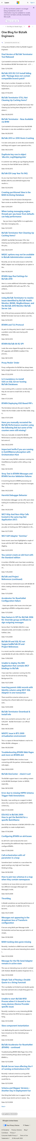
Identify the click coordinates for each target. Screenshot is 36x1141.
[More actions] (32, 26)
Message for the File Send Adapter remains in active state (17, 962)
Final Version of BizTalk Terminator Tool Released (17, 55)
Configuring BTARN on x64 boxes (17, 836)
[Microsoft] (18, 2)
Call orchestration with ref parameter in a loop (13, 856)
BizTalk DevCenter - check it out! (16, 773)
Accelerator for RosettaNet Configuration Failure (14, 599)
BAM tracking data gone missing (16, 941)
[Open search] (28, 2)
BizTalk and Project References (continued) (12, 577)
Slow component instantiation (15, 1025)
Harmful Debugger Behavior (14, 495)
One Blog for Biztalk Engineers (15, 26)
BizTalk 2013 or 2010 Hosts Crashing (18, 138)
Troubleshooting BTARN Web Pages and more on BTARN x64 (18, 753)
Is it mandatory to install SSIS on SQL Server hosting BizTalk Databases (14, 382)
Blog (25, 1130)
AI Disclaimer (5, 1130)
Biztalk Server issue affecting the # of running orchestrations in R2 (17, 1067)
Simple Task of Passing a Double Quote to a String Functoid (16, 981)
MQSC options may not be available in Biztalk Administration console (18, 255)
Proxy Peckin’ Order (10, 362)
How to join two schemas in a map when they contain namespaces (17, 878)
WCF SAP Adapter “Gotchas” (15, 535)
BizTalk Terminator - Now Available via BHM (17, 120)
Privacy (12, 1133)
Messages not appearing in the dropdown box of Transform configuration (15, 920)
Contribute (5, 1133)
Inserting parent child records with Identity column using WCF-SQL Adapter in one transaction (17, 690)
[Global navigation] (2, 2)
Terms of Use (24, 1135)
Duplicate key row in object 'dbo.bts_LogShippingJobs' (14, 155)
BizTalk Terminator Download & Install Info (16, 712)
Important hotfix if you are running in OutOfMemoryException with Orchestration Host (17, 452)
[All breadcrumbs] (3, 26)
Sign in (32, 2)
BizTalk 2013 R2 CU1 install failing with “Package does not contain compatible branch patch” (16, 76)
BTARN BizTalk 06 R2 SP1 (13, 343)
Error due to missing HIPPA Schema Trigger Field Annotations (18, 794)
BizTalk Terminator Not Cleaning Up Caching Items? (18, 234)
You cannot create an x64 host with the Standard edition (17, 556)
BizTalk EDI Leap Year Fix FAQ (15, 173)
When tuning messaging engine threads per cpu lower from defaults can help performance (18, 214)
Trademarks (5, 1138)
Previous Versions (17, 1130)
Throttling (6, 898)
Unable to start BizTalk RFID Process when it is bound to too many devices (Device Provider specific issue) (16, 1002)
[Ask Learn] (29, 26)
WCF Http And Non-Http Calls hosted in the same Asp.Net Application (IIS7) (15, 517)
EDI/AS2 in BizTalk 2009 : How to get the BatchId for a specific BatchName (14, 817)
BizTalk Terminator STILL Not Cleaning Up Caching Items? (15, 98)
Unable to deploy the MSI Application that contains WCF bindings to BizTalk (15, 665)
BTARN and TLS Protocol (13, 324)
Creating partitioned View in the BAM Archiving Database (16, 193)
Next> (4, 1106)
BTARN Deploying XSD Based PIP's (17, 403)
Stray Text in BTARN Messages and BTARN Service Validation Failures (17, 474)
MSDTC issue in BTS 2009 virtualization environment (14, 734)
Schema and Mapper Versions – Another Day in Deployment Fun (16, 1089)
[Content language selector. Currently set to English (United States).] (10, 1120)
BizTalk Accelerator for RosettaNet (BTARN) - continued (17, 1045)
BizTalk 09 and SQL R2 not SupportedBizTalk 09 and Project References (13, 644)
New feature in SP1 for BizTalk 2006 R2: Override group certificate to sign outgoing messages (17, 620)
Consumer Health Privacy (9, 1135)
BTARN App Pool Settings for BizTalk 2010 (15, 277)
